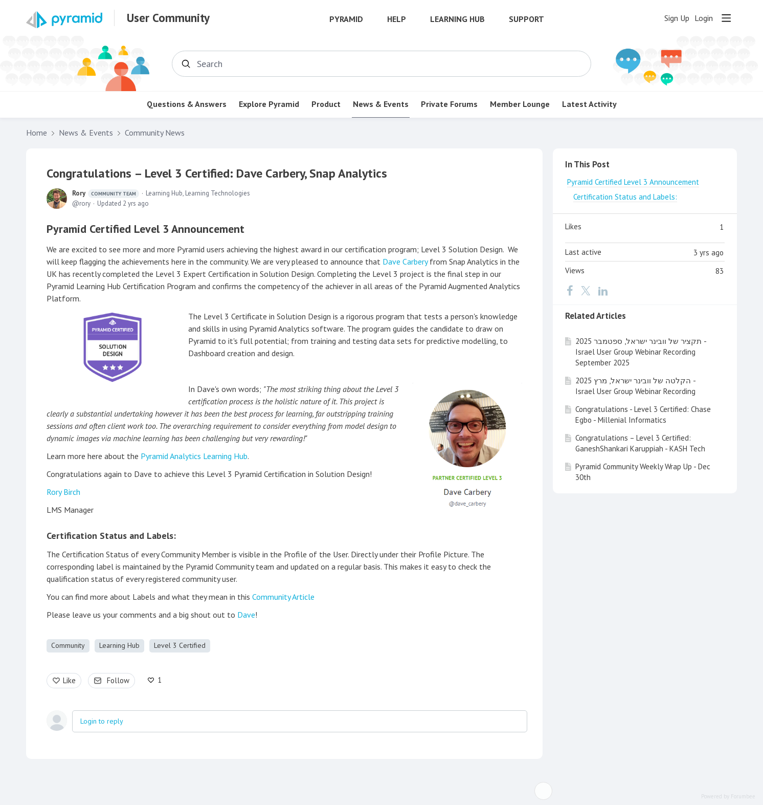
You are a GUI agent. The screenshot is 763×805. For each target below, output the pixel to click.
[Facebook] (569, 291)
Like (69, 680)
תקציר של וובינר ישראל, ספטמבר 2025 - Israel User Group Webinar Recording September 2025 (641, 351)
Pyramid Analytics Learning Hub (194, 456)
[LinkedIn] (603, 291)
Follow (118, 680)
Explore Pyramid (269, 104)
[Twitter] (585, 291)
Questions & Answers (187, 104)
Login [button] (703, 18)
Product (326, 104)
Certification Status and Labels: (111, 535)
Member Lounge (520, 104)
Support (526, 19)
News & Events (381, 104)
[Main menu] (726, 18)
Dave (246, 615)
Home (36, 133)
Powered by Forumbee (728, 796)
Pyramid (346, 19)
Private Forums (449, 104)
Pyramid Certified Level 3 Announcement (145, 229)
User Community (168, 18)
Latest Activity (589, 104)
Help (396, 19)
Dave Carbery (405, 261)
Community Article (283, 597)
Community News (155, 133)
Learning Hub (457, 19)
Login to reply (101, 721)
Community (68, 645)
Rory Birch (63, 492)
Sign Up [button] (676, 18)
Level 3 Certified (180, 645)
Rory (105, 193)
